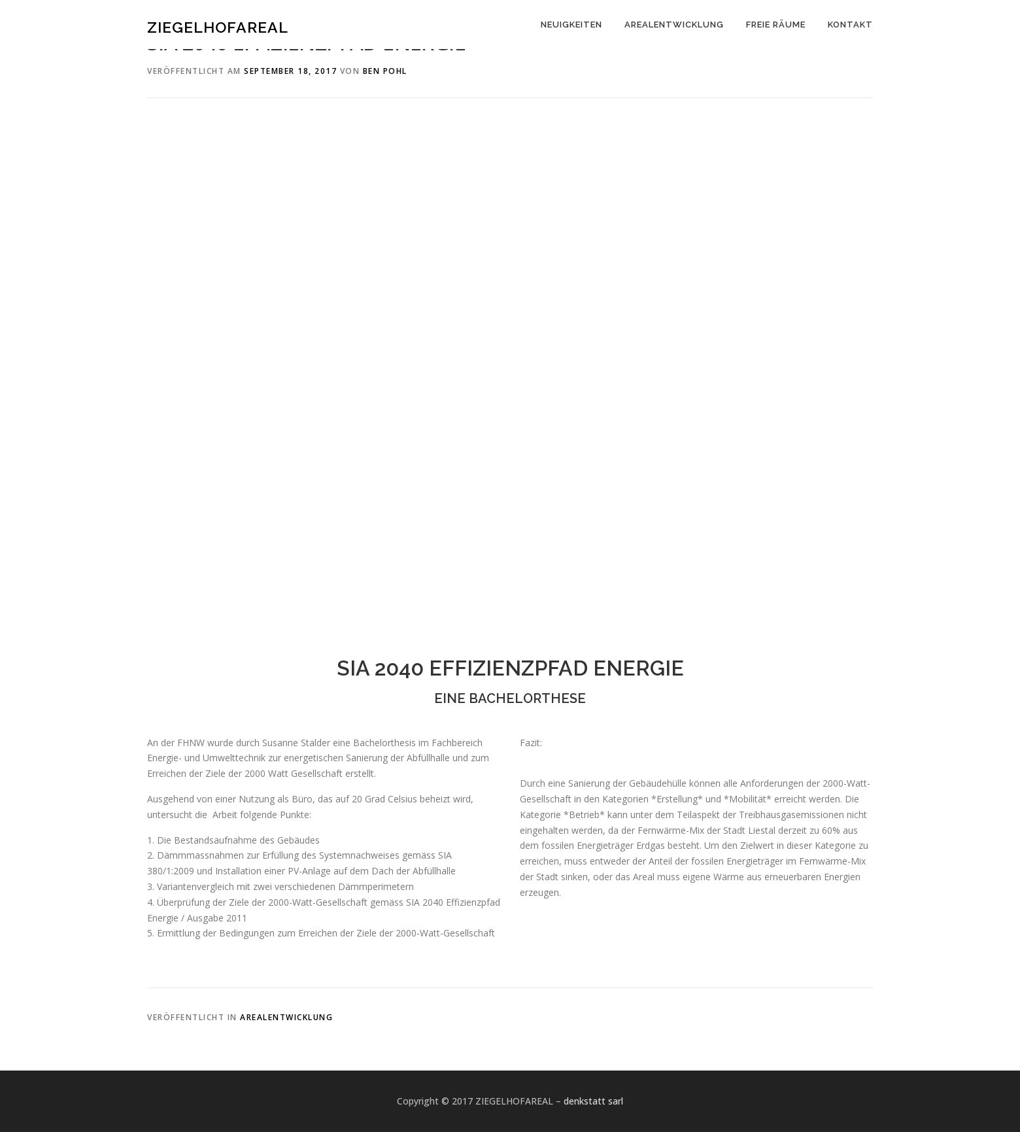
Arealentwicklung (286, 1017)
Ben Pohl (385, 71)
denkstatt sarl (593, 1101)
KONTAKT (850, 24)
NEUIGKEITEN (571, 24)
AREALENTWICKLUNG (674, 24)
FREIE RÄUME (776, 24)
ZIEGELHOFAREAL (217, 26)
